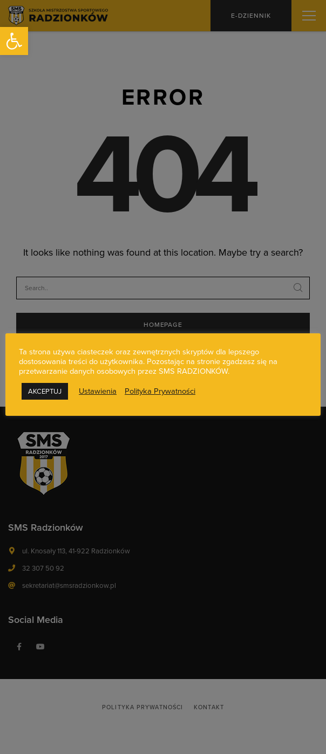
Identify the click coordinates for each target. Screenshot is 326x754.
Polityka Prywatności (160, 391)
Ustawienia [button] (98, 391)
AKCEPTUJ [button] (45, 391)
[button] (14, 41)
